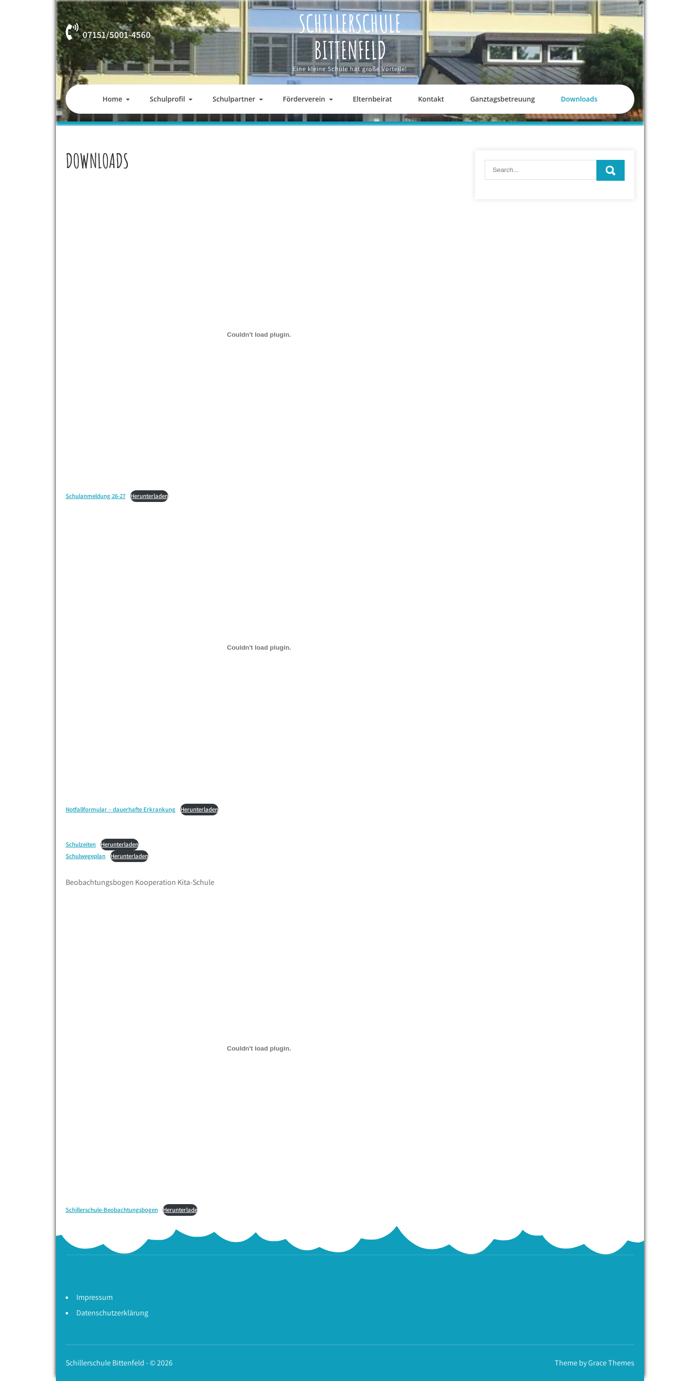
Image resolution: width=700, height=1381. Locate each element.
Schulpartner (233, 99)
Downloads (579, 99)
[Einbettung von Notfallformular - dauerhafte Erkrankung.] (259, 648)
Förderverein (304, 99)
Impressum (94, 1297)
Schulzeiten (81, 844)
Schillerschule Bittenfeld (350, 36)
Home (112, 99)
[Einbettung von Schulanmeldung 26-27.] (259, 334)
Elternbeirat (372, 99)
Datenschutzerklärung (112, 1313)
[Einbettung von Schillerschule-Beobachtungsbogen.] (259, 1048)
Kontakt (431, 99)
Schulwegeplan (85, 856)
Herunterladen (149, 496)
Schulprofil (167, 99)
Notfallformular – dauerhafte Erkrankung (120, 809)
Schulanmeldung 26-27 (95, 496)
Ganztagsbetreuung (502, 99)
